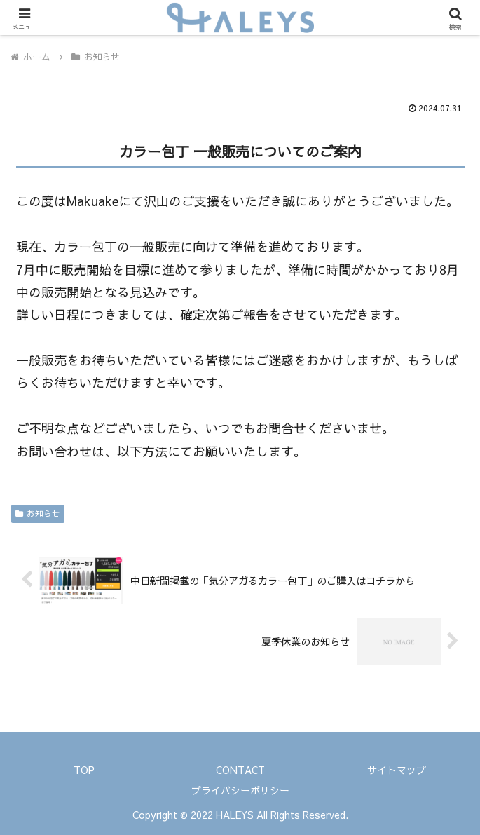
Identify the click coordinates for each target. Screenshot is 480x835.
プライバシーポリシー (240, 790)
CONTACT (240, 770)
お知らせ (37, 513)
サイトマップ (396, 770)
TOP (84, 770)
